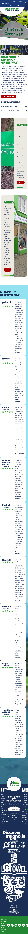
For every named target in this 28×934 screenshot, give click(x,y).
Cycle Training (24, 814)
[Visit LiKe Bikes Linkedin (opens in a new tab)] (19, 925)
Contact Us (19, 3)
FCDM (3, 931)
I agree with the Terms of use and (14, 816)
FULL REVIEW (19, 454)
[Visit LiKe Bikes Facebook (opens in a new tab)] (8, 925)
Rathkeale (19, 82)
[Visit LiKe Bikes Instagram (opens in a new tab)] (12, 925)
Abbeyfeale (4, 84)
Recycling (5, 4)
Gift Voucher (24, 810)
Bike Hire (25, 799)
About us (12, 3)
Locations (24, 807)
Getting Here (24, 819)
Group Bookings (24, 804)
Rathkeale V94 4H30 (9, 106)
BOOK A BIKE (21, 182)
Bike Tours (25, 795)
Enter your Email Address (14, 805)
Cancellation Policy (3, 823)
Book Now (2, 818)
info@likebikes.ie (6, 814)
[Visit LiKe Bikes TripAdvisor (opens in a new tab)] (23, 925)
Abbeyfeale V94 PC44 (10, 110)
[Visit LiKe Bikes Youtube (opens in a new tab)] (15, 925)
